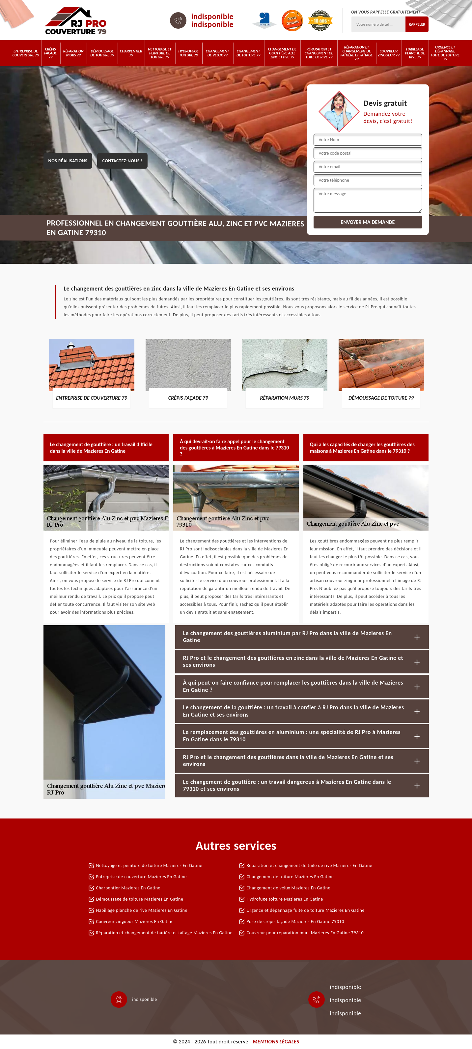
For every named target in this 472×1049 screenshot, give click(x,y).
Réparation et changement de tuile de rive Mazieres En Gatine (310, 865)
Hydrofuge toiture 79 (189, 53)
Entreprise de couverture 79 (26, 53)
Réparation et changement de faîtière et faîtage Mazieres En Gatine (164, 933)
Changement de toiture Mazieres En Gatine (290, 876)
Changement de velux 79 (217, 53)
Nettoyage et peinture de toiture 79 (159, 53)
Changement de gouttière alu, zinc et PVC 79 (282, 53)
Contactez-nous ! (122, 161)
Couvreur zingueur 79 (388, 53)
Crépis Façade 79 (50, 53)
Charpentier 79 (131, 53)
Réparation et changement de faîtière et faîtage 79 (357, 53)
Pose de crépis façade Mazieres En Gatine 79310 (295, 921)
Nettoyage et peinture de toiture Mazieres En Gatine (149, 865)
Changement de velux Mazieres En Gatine (289, 888)
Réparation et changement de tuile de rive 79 (319, 53)
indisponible (212, 16)
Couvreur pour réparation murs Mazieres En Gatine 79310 (305, 933)
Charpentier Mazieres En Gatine (128, 888)
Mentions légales (276, 1041)
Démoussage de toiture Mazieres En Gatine (139, 899)
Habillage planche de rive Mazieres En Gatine (141, 910)
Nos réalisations (68, 161)
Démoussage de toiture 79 (102, 53)
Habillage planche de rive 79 (415, 53)
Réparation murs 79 (73, 53)
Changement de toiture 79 (248, 53)
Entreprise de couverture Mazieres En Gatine (141, 876)
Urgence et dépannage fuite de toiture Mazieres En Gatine (306, 910)
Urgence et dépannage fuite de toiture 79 (445, 53)
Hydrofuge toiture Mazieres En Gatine (285, 899)
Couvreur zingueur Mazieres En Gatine (135, 921)
